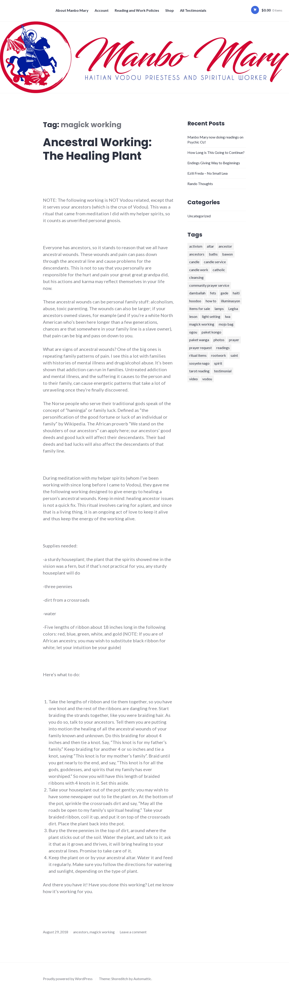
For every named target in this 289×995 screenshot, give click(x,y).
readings (223, 347)
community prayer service (209, 285)
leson (193, 316)
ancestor (225, 246)
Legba (233, 308)
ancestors (80, 932)
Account (102, 10)
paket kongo (211, 332)
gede (224, 293)
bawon (227, 254)
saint (234, 355)
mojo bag (226, 324)
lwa (227, 316)
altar (210, 246)
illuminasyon (230, 301)
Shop (169, 10)
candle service (215, 262)
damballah (197, 293)
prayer (234, 340)
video (193, 379)
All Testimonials (193, 10)
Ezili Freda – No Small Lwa (207, 173)
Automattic (142, 978)
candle (194, 262)
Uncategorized (199, 216)
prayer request (200, 347)
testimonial (222, 371)
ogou (193, 332)
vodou (207, 379)
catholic (219, 270)
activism (195, 246)
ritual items (198, 355)
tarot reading (199, 371)
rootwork (218, 355)
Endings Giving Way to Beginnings (213, 163)
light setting (211, 316)
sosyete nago (199, 363)
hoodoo (195, 301)
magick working (102, 932)
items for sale (199, 308)
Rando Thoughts (200, 183)
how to (211, 301)
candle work (198, 270)
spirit (218, 363)
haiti (236, 293)
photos (219, 340)
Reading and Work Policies (137, 10)
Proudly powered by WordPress (68, 978)
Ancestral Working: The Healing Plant (97, 149)
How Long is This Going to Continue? (216, 152)
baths (213, 254)
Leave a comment (133, 932)
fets (213, 293)
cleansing (196, 277)
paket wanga (199, 340)
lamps (219, 308)
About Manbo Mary (72, 10)
